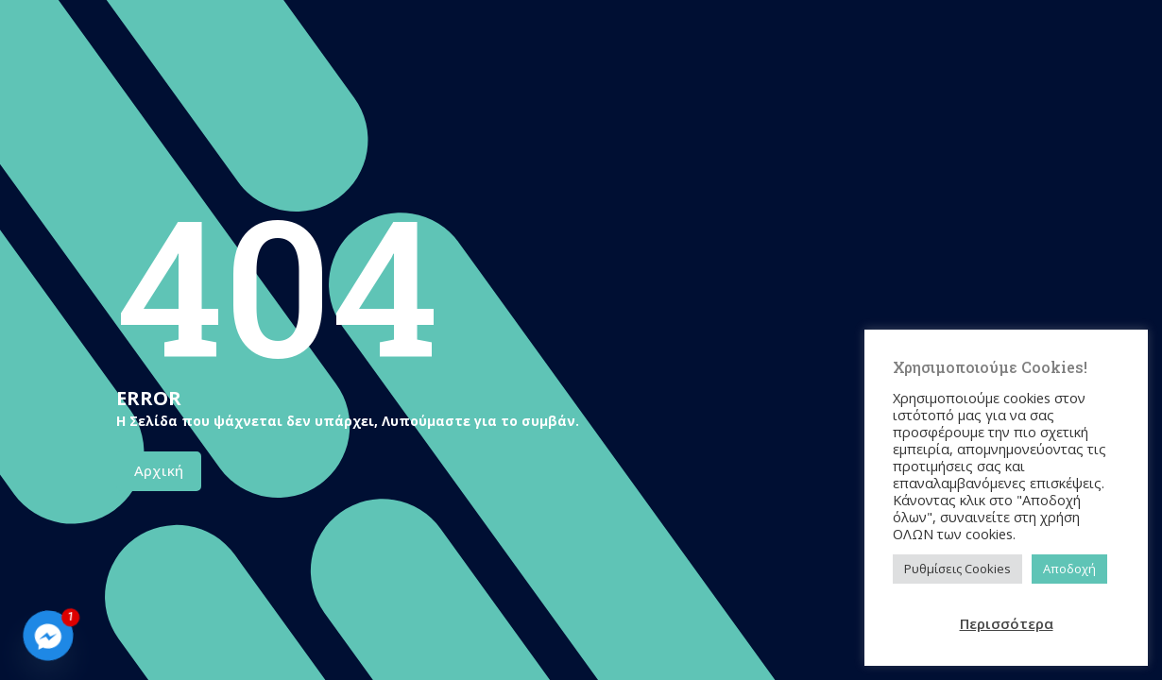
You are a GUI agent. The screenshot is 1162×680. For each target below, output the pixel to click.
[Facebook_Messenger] (48, 635)
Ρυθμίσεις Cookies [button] (957, 568)
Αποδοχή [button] (1069, 568)
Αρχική (158, 470)
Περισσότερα (1006, 623)
